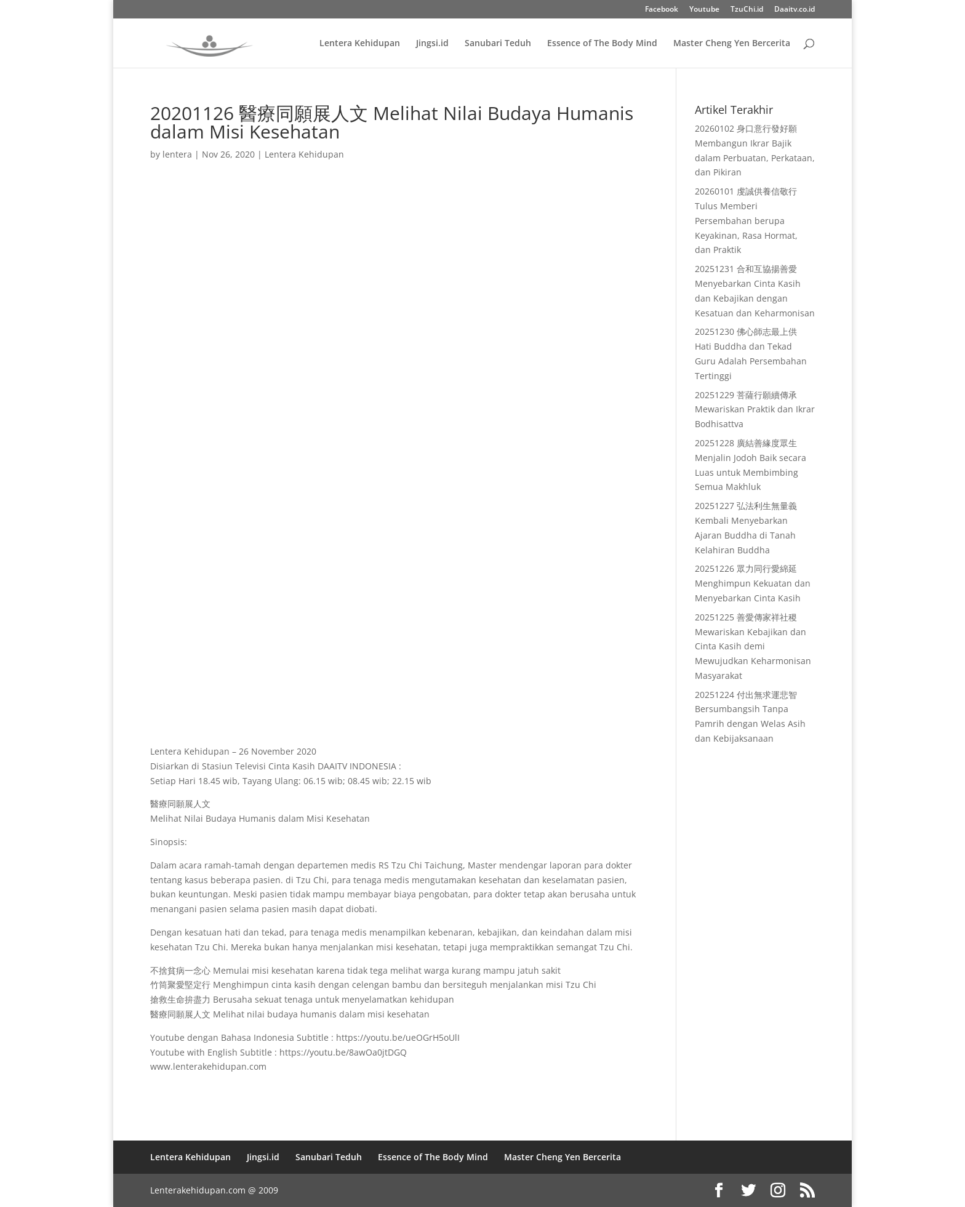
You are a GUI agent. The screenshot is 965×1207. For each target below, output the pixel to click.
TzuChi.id (747, 10)
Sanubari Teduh (498, 44)
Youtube (704, 10)
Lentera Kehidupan (359, 44)
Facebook (661, 10)
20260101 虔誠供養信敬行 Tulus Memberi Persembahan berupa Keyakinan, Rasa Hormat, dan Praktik (746, 220)
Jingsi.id (432, 44)
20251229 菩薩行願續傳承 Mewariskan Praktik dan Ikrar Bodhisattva (755, 409)
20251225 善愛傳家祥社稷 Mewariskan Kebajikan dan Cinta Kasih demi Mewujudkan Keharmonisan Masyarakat (753, 646)
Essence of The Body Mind (602, 44)
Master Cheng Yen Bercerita (731, 44)
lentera (177, 154)
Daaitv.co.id (794, 10)
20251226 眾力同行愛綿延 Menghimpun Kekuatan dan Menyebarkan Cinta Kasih (753, 583)
